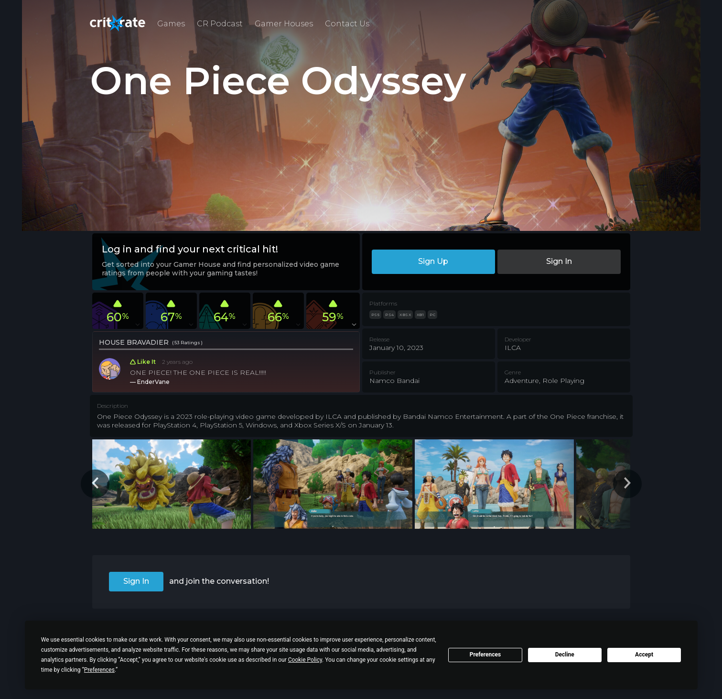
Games (171, 23)
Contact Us (347, 23)
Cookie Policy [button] (305, 659)
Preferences (485, 654)
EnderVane (153, 381)
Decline (564, 654)
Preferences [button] (99, 669)
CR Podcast (220, 23)
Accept (644, 654)
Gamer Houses (284, 23)
